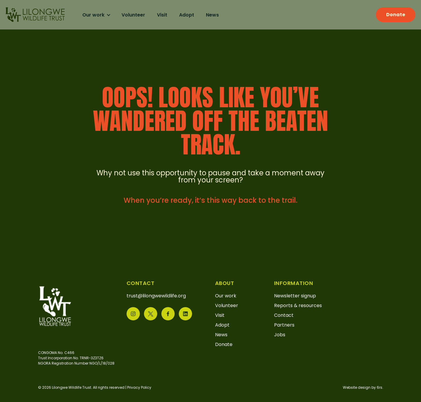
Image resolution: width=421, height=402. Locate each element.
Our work (98, 14)
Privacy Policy (139, 387)
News (217, 14)
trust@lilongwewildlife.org (156, 295)
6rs (379, 387)
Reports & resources (298, 305)
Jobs (279, 334)
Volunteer (138, 14)
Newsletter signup (295, 295)
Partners (284, 325)
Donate (390, 14)
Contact (284, 315)
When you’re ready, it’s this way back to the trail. (210, 200)
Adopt (191, 14)
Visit (167, 14)
